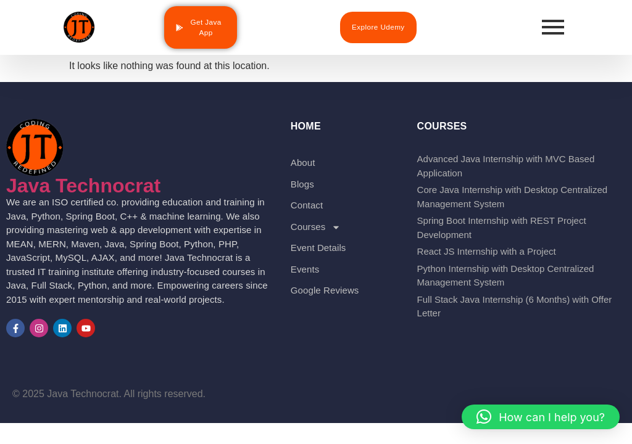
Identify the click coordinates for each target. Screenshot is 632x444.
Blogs (302, 184)
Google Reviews (325, 290)
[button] (541, 417)
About (303, 162)
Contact (307, 205)
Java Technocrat (83, 186)
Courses (316, 227)
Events (305, 269)
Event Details (318, 247)
